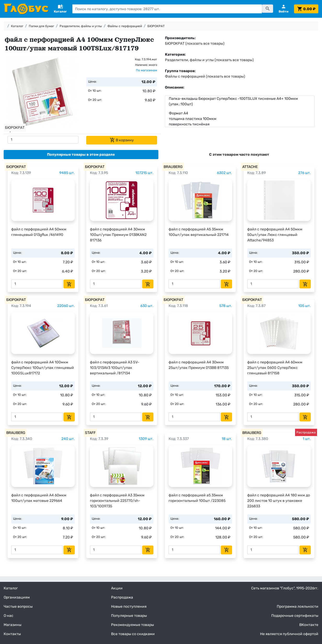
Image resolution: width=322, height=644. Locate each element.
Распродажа (122, 597)
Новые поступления (129, 606)
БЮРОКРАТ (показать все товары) (195, 43)
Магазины (12, 625)
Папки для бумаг (41, 26)
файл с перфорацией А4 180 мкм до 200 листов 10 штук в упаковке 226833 (278, 500)
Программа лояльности (297, 606)
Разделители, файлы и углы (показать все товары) (209, 60)
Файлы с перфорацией (124, 26)
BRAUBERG (173, 167)
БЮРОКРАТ (156, 26)
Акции (117, 588)
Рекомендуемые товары (132, 625)
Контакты (12, 634)
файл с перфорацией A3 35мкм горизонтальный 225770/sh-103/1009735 (117, 500)
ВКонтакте (308, 625)
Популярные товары (129, 615)
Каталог (17, 26)
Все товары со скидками (133, 634)
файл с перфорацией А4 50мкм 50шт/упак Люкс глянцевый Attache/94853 (274, 234)
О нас (8, 615)
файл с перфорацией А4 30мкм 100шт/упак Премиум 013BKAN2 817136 (118, 234)
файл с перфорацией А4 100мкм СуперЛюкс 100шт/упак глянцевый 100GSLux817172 (42, 367)
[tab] (81, 154)
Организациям (17, 597)
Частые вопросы (18, 606)
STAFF (90, 433)
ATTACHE (250, 167)
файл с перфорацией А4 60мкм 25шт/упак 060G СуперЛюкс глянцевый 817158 (274, 367)
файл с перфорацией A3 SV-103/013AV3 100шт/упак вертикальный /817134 (114, 367)
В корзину (122, 140)
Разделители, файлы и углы (81, 26)
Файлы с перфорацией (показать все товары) (205, 76)
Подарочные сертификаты (294, 615)
